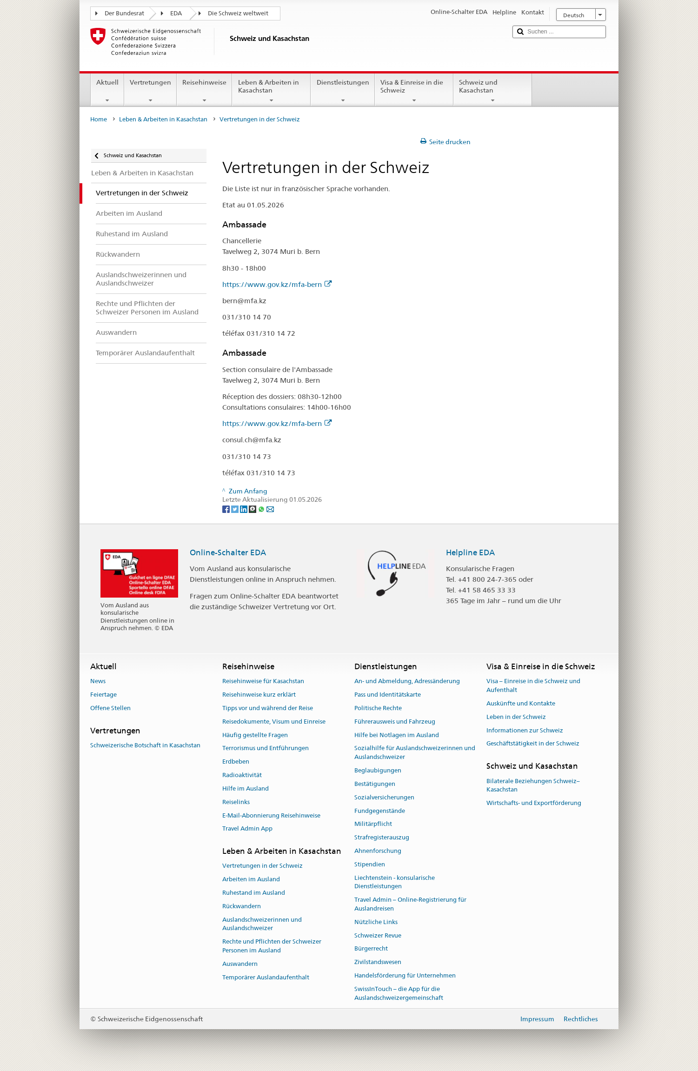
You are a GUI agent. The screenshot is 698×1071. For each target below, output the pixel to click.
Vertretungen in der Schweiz (262, 866)
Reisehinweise (204, 91)
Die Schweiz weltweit (238, 13)
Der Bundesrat (124, 13)
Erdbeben (235, 761)
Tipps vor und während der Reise (267, 708)
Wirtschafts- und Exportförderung (533, 802)
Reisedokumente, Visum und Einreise (274, 721)
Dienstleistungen (342, 91)
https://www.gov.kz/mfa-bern (277, 284)
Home (98, 119)
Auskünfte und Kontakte (520, 703)
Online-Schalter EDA (228, 552)
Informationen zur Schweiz (524, 730)
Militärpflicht (373, 824)
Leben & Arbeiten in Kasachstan (271, 91)
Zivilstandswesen (377, 961)
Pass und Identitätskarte (387, 694)
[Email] (270, 508)
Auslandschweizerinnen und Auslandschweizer (262, 924)
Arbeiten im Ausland (251, 879)
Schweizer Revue (377, 935)
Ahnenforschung (377, 850)
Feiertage (103, 694)
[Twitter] (235, 508)
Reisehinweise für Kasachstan (263, 681)
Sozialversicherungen (384, 797)
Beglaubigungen (377, 770)
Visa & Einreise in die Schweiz (414, 91)
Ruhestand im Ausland (253, 892)
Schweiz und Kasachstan (493, 91)
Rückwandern (241, 906)
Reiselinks (236, 801)
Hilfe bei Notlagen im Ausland (396, 735)
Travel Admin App (247, 828)
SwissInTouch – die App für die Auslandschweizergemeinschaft (398, 993)
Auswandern (240, 963)
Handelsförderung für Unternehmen (405, 975)
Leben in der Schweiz (516, 716)
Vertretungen (150, 91)
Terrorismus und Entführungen (265, 748)
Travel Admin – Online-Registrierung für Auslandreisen (410, 904)
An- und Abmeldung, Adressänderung (407, 681)
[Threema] (253, 508)
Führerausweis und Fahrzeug (394, 721)
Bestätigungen (374, 783)
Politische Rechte (378, 708)
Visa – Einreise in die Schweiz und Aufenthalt (533, 686)
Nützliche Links (376, 921)
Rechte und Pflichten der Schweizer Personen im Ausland (271, 946)
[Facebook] (226, 508)
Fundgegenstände (379, 810)
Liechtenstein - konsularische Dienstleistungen (394, 882)
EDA (176, 13)
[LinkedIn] (244, 508)
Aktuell (107, 91)
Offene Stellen (110, 708)
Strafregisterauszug (381, 837)
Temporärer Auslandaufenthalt (265, 977)
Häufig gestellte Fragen (255, 735)
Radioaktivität (242, 775)
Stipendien (369, 864)
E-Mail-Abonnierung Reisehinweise (271, 815)
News (98, 681)
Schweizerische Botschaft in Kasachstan (145, 745)
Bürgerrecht (371, 948)
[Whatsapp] (262, 508)
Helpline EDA (470, 552)
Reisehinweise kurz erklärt (259, 694)
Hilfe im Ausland (245, 788)
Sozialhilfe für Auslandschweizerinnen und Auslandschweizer (414, 753)
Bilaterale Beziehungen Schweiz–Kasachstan (533, 785)
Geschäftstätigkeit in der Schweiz (532, 743)
